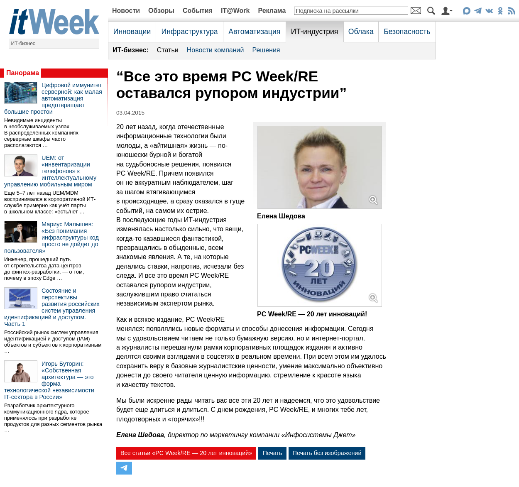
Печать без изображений (327, 453)
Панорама (22, 72)
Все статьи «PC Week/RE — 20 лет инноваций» (186, 453)
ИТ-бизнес (23, 43)
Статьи (168, 50)
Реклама (272, 10)
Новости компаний (215, 50)
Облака (361, 31)
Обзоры (161, 10)
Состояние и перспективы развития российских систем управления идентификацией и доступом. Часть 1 (52, 307)
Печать (272, 453)
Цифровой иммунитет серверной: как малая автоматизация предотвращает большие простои (53, 98)
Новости (126, 10)
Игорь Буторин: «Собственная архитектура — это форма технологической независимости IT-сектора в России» (49, 380)
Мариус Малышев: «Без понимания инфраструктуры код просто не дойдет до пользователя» (51, 237)
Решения (266, 50)
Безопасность (407, 31)
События (198, 10)
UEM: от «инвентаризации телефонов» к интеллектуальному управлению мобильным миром (50, 171)
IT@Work (235, 10)
